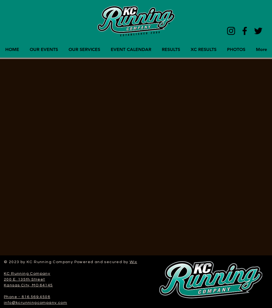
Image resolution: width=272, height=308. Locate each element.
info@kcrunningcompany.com (35, 303)
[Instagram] (231, 30)
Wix (133, 262)
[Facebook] (244, 30)
